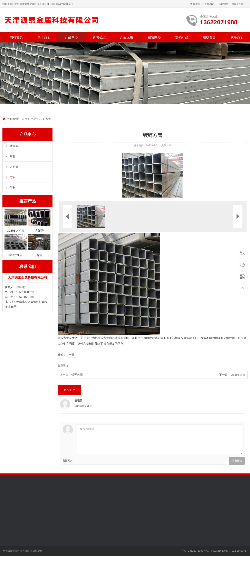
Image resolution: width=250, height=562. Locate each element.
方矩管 (14, 166)
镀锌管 (14, 146)
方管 (48, 119)
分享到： (63, 365)
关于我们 (43, 37)
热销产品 (181, 37)
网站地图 (224, 3)
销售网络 (154, 37)
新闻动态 (99, 37)
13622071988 (242, 253)
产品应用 (126, 37)
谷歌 (241, 3)
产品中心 (71, 37)
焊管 (13, 156)
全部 (71, 354)
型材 (13, 187)
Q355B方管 (238, 374)
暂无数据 (77, 374)
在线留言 (209, 3)
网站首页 (16, 37)
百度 (234, 3)
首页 (24, 119)
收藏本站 (195, 3)
